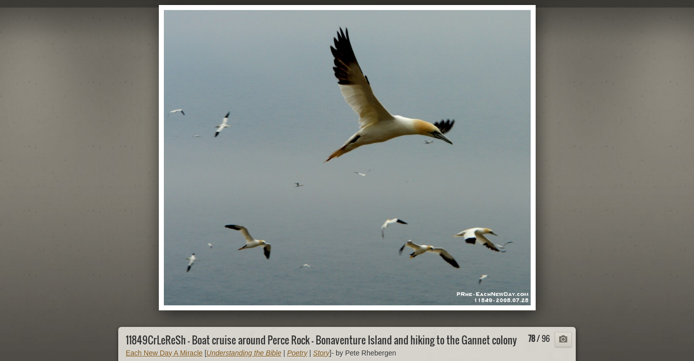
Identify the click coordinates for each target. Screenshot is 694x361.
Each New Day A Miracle (164, 353)
